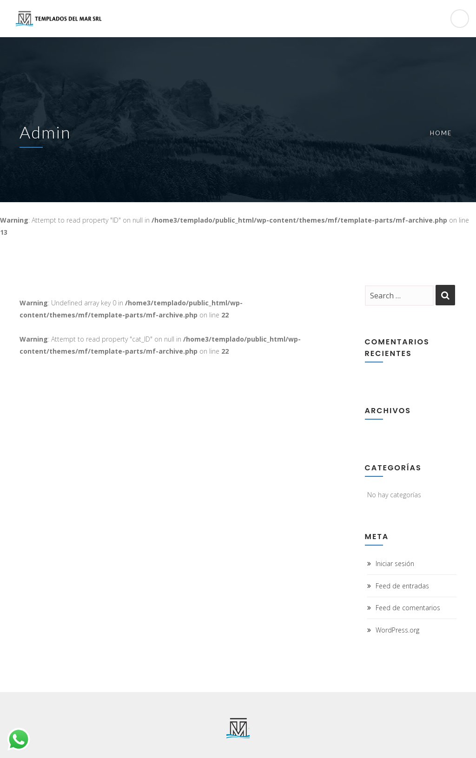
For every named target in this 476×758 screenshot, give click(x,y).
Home (441, 133)
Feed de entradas (402, 585)
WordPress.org (397, 630)
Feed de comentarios (408, 607)
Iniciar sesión (395, 563)
